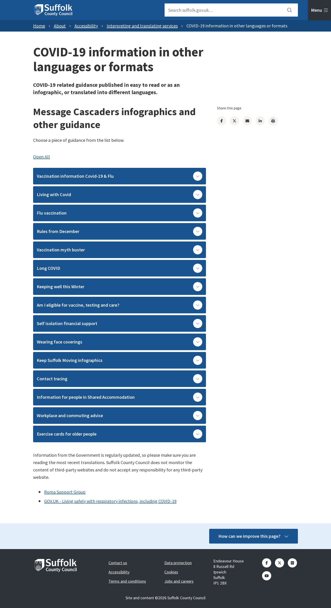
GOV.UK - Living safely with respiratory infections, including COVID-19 (110, 501)
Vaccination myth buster (119, 249)
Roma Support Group (65, 492)
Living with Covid (119, 194)
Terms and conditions (127, 581)
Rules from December (119, 231)
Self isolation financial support (119, 323)
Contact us (117, 562)
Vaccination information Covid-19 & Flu (119, 176)
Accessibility (86, 26)
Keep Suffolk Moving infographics (119, 360)
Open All (41, 157)
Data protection (178, 562)
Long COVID (119, 268)
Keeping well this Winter (119, 286)
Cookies (171, 572)
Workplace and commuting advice (119, 415)
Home (39, 26)
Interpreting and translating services (142, 26)
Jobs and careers (179, 581)
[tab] (319, 10)
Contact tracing (119, 378)
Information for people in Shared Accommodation (119, 397)
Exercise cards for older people (119, 434)
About (60, 26)
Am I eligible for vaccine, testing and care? (119, 305)
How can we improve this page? (253, 536)
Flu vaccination (119, 213)
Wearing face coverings (119, 341)
